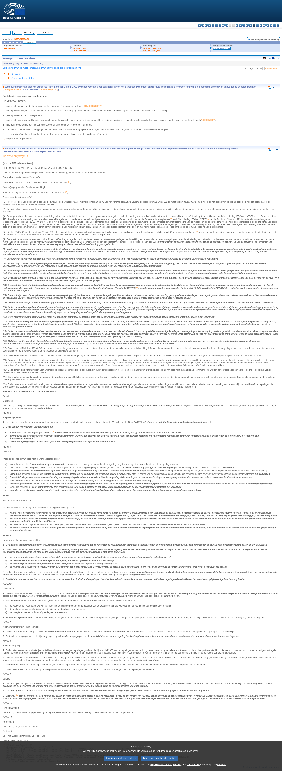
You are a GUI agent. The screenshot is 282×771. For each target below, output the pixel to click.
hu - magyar (247, 25)
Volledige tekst (46, 33)
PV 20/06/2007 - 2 (81, 48)
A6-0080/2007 (10, 48)
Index (8, 33)
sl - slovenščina (271, 25)
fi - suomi (274, 25)
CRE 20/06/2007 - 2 (81, 50)
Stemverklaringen (151, 50)
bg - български (199, 25)
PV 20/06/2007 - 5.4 (152, 48)
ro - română (264, 25)
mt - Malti (250, 25)
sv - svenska (278, 25)
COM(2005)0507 (12, 89)
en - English (223, 25)
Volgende (28, 33)
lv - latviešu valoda (240, 25)
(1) (4, 139)
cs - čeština (206, 25)
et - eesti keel (216, 25)
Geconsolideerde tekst (22, 78)
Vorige (18, 33)
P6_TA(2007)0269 (221, 48)
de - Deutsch (213, 25)
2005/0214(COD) (21, 39)
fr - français (226, 25)
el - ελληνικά (220, 25)
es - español (202, 25)
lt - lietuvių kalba (243, 25)
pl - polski (257, 25)
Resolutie (16, 74)
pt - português (261, 25)
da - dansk (209, 25)
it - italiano (237, 25)
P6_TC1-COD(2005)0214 (15, 156)
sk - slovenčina (267, 25)
